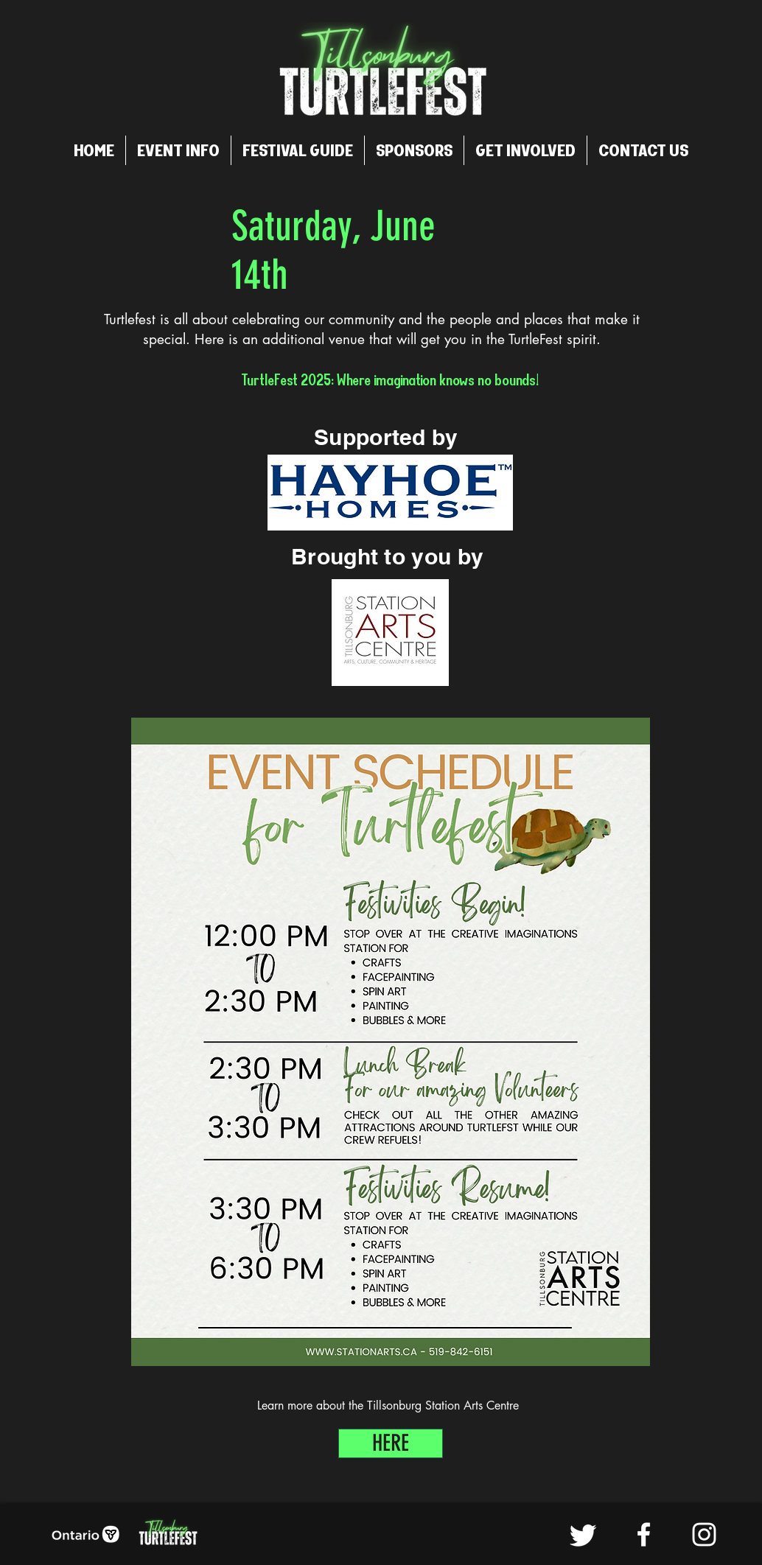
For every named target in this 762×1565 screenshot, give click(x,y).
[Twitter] (583, 1534)
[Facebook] (644, 1534)
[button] (178, 150)
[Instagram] (704, 1534)
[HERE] (390, 1443)
